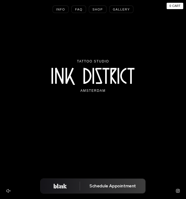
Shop (97, 9)
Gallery (121, 9)
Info (60, 9)
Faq (78, 9)
